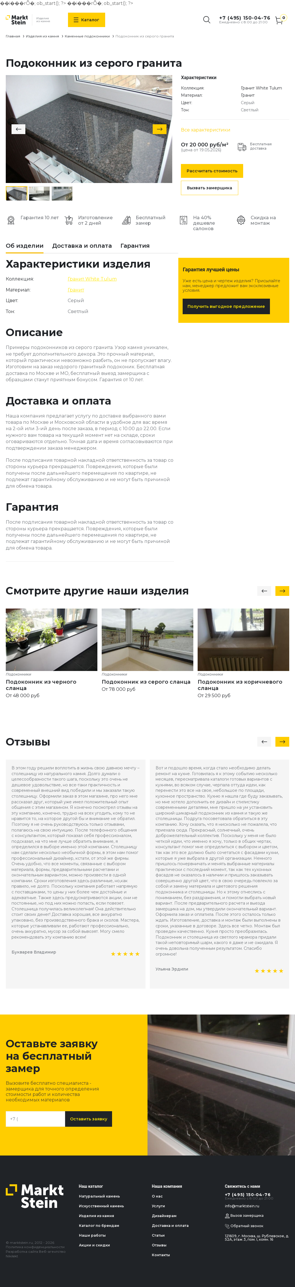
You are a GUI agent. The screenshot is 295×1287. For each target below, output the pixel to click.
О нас (157, 1196)
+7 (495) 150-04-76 (245, 18)
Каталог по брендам (99, 1225)
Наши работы (92, 1235)
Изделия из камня (42, 36)
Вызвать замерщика (209, 187)
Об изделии (25, 246)
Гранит (248, 95)
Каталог (86, 19)
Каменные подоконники (87, 36)
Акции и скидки (94, 1245)
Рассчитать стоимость (212, 170)
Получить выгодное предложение (226, 306)
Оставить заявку (88, 1119)
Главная (13, 36)
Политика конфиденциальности (35, 1247)
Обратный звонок (244, 1226)
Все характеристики (205, 130)
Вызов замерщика (244, 1216)
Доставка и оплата (82, 246)
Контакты (161, 1255)
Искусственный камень (101, 1206)
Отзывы (159, 1245)
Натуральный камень (99, 1196)
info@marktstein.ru (242, 1206)
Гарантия (135, 246)
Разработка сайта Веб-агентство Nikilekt (36, 1253)
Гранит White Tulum (261, 88)
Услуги (158, 1206)
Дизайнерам (164, 1216)
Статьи (158, 1235)
